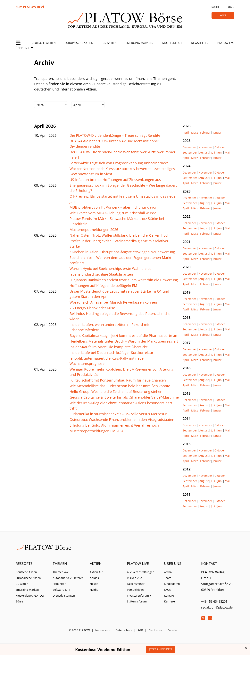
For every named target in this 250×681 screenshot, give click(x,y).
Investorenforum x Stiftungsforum (139, 598)
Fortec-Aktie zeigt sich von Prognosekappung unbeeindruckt (119, 163)
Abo (223, 15)
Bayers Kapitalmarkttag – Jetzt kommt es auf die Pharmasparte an (123, 335)
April (186, 132)
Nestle (94, 584)
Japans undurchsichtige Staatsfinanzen (101, 274)
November (205, 147)
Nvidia (94, 589)
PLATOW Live (225, 43)
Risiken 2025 (135, 578)
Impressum (102, 630)
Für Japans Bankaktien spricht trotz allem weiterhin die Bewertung (124, 280)
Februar (205, 132)
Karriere (169, 601)
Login (230, 7)
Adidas (94, 578)
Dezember (189, 147)
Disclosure (155, 630)
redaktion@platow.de (217, 607)
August (204, 152)
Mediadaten (172, 584)
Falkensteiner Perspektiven (136, 586)
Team (167, 578)
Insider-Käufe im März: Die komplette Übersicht (108, 347)
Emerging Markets (139, 43)
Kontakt (169, 595)
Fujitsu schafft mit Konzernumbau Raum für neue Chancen (118, 380)
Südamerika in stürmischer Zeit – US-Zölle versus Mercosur (118, 413)
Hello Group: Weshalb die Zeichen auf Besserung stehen (116, 391)
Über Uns (22, 48)
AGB (140, 630)
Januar (217, 132)
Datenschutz (124, 630)
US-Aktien (110, 43)
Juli (213, 152)
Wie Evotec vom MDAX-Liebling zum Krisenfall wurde (113, 213)
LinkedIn (210, 618)
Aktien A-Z (96, 572)
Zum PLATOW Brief (30, 7)
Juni (219, 152)
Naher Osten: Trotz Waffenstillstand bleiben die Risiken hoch (120, 235)
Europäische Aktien (79, 43)
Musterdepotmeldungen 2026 (94, 229)
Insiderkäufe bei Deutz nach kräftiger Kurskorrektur (111, 352)
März (194, 132)
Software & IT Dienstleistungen (64, 592)
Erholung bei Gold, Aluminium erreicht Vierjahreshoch (114, 425)
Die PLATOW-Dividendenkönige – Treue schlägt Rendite (115, 135)
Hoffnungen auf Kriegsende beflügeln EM (103, 285)
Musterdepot (172, 43)
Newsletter (199, 43)
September (190, 152)
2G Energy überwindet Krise (92, 308)
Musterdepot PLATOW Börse (30, 598)
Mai (227, 152)
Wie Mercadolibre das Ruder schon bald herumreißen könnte (120, 385)
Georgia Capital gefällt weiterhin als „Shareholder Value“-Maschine (124, 397)
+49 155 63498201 (214, 601)
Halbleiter (59, 584)
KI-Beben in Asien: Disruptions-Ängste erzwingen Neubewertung (122, 252)
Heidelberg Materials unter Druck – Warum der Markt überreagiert (124, 341)
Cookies (173, 630)
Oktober (219, 147)
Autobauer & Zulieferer (68, 578)
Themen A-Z (61, 572)
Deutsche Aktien (43, 43)
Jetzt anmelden (160, 649)
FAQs (167, 589)
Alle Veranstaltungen (140, 572)
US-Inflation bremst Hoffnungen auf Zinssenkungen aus (115, 179)
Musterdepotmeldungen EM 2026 (97, 431)
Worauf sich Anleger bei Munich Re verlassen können (113, 302)
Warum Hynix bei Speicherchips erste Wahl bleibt (110, 268)
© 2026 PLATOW (79, 630)
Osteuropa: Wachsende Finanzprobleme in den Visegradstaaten (122, 419)
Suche (216, 7)
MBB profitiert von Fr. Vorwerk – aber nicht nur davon (113, 207)
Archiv (168, 572)
